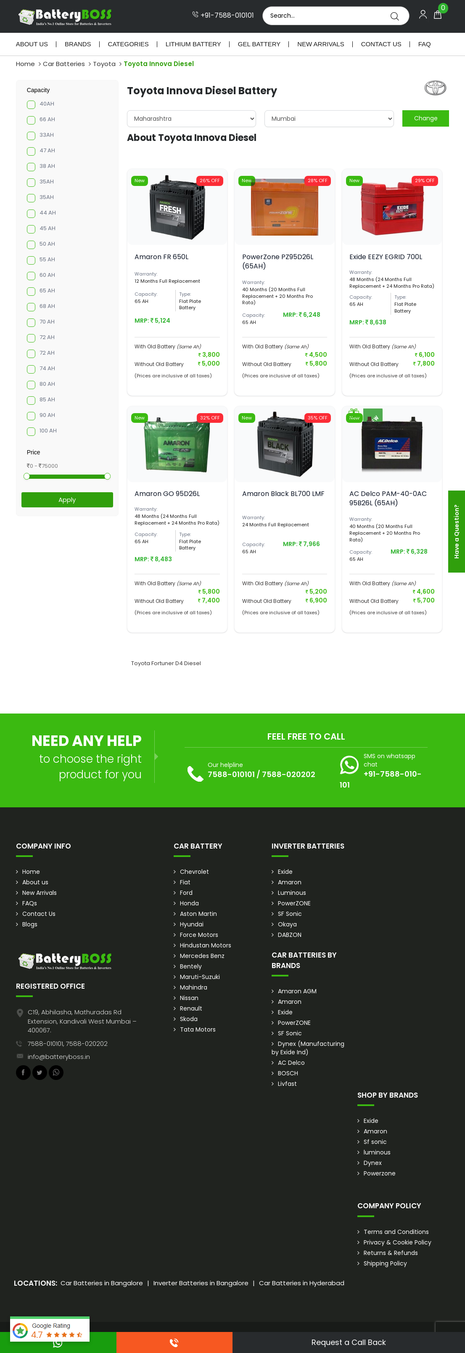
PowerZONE (294, 903)
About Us (32, 44)
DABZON (289, 935)
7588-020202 (288, 774)
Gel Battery (259, 44)
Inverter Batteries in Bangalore (200, 1283)
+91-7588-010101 (223, 15)
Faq (424, 44)
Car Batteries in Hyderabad (301, 1283)
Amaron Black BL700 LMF (283, 494)
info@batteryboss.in (59, 1056)
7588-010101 (231, 774)
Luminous (292, 893)
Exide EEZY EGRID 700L (385, 257)
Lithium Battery (193, 44)
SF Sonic (290, 914)
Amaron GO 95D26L (167, 494)
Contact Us (381, 44)
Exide (285, 872)
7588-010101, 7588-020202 (68, 1043)
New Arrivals (320, 44)
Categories (128, 44)
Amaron (289, 882)
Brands (78, 44)
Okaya (287, 924)
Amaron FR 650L (161, 257)
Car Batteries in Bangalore (102, 1283)
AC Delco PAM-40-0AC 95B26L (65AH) (388, 498)
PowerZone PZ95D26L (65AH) (277, 261)
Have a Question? (456, 531)
